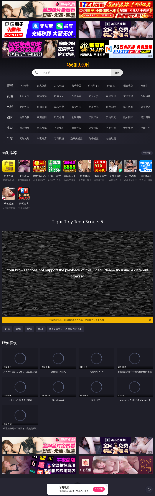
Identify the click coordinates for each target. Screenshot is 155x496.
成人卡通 (59, 106)
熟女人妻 (94, 96)
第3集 (29, 329)
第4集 (40, 329)
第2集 (18, 329)
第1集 (7, 329)
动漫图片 (76, 117)
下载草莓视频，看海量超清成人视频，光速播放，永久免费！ (100, 320)
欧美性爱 (76, 106)
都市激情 (24, 128)
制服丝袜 (94, 106)
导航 (10, 138)
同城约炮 (24, 138)
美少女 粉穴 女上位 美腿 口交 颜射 (65, 329)
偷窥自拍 (24, 117)
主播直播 (128, 96)
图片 (10, 117)
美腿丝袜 (94, 117)
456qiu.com (77, 65)
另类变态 (145, 106)
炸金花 (111, 85)
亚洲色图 (42, 117)
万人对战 (59, 85)
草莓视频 (59, 138)
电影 (10, 107)
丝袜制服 (111, 96)
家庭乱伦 (42, 128)
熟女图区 (128, 117)
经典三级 (111, 106)
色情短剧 (111, 138)
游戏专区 (76, 85)
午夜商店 (42, 138)
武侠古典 (76, 128)
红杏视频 (94, 138)
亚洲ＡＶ (24, 96)
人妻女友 (59, 128)
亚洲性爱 (24, 106)
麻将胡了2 (93, 85)
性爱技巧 (145, 128)
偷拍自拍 (42, 106)
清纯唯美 (111, 117)
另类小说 (111, 128)
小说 (10, 128)
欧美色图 (59, 117)
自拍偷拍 (42, 96)
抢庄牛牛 (145, 85)
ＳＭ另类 (145, 96)
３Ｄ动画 (76, 96)
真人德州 (42, 85)
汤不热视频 (76, 138)
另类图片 (145, 117)
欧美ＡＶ (59, 96)
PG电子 (24, 85)
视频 (10, 96)
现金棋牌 (128, 85)
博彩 (10, 85)
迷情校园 (94, 128)
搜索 (116, 72)
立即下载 (98, 489)
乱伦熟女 (128, 106)
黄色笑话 (128, 128)
